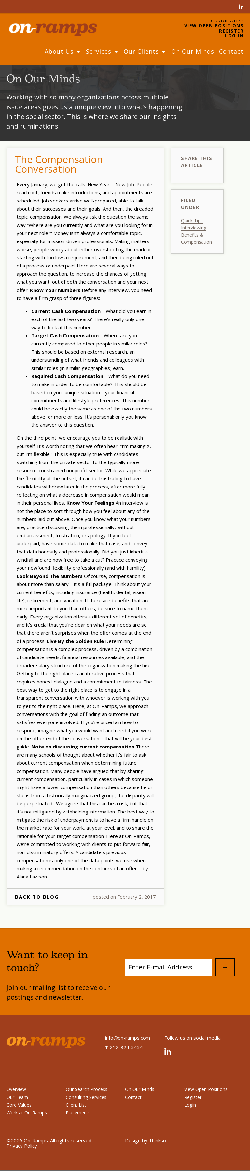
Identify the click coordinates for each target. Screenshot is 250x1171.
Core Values (19, 1105)
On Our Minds (192, 51)
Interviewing (193, 228)
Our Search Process (86, 1089)
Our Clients (145, 51)
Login (190, 1105)
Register (231, 31)
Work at (27, 1113)
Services (102, 51)
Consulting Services (86, 1097)
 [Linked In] (241, 7)
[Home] (59, 28)
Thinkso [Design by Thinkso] (157, 1140)
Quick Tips (192, 220)
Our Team (17, 1097)
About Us (63, 51)
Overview (16, 1089)
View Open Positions (214, 26)
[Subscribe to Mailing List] (168, 967)
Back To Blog (37, 896)
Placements (78, 1113)
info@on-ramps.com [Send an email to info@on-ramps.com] (127, 1037)
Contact (231, 51)
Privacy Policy (22, 1145)
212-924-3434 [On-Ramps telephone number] (124, 1047)
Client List (76, 1105)
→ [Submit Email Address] (225, 967)
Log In (234, 36)
